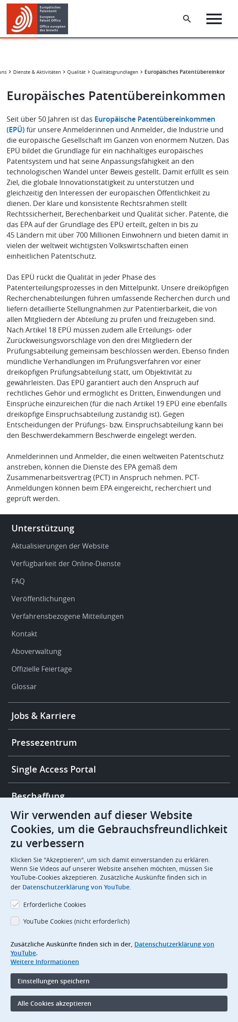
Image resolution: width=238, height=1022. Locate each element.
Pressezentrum (44, 742)
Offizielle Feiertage (41, 669)
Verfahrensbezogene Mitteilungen (67, 616)
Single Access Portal (53, 769)
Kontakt (24, 634)
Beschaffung (38, 796)
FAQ (18, 581)
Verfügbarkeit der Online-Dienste (66, 563)
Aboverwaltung (36, 651)
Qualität (76, 72)
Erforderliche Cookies (54, 904)
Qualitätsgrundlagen (115, 72)
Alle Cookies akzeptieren (54, 1003)
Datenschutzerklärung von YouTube (76, 887)
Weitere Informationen (45, 961)
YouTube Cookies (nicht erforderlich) (76, 921)
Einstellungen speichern (54, 981)
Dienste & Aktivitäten (37, 72)
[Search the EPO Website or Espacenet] (187, 19)
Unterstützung (42, 528)
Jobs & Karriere (43, 716)
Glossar (24, 686)
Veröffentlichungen (43, 598)
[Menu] (214, 19)
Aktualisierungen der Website (60, 546)
